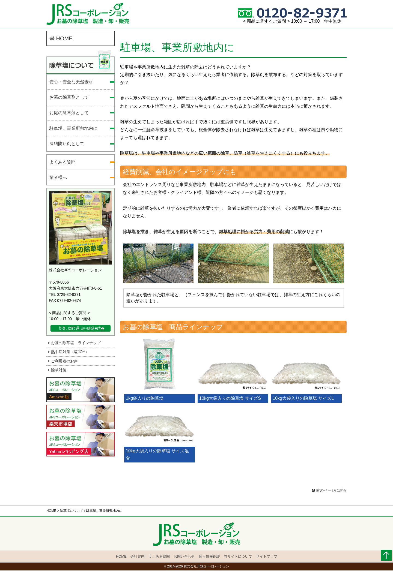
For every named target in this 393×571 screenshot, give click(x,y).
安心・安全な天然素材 (71, 83)
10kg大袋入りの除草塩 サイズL (303, 398)
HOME (61, 40)
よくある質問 (62, 163)
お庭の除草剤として (69, 114)
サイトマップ (266, 557)
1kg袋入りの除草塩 (144, 398)
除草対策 (58, 371)
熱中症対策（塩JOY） (70, 353)
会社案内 (137, 557)
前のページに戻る (329, 491)
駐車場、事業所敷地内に (90, 14)
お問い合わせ (184, 557)
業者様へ (58, 178)
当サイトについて (238, 557)
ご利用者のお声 (64, 362)
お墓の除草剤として (69, 98)
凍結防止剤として (66, 144)
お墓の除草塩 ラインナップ (76, 344)
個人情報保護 (209, 557)
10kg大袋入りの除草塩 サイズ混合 (157, 455)
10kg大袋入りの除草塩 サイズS (230, 398)
